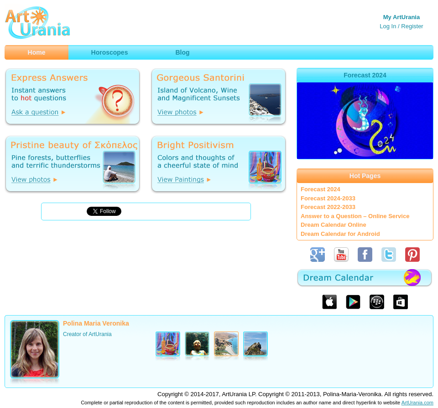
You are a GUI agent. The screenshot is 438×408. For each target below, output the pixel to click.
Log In (388, 26)
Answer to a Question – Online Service (355, 216)
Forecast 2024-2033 (328, 198)
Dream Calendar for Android (340, 233)
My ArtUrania (401, 17)
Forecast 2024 (320, 189)
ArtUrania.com (417, 402)
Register (412, 26)
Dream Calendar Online (333, 224)
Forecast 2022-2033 (328, 207)
